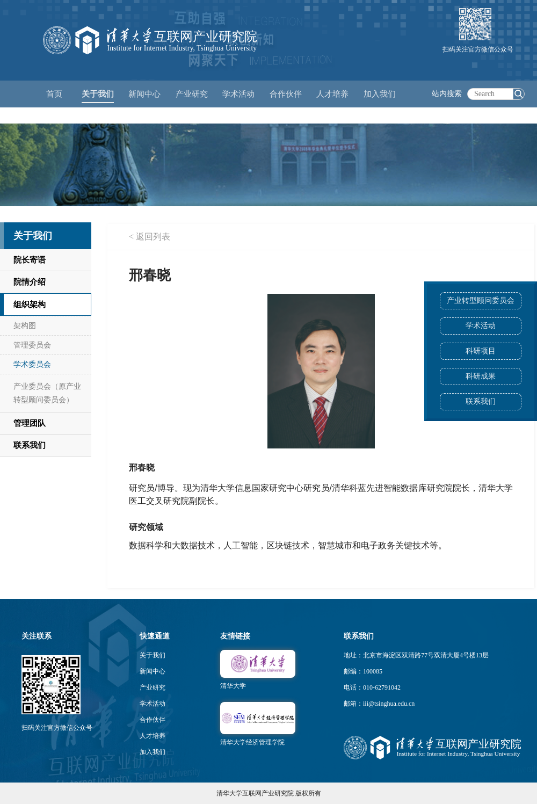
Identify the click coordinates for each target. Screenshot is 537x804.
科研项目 (481, 351)
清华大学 (233, 686)
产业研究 (152, 687)
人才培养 (152, 736)
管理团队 (29, 423)
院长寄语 (29, 260)
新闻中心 (152, 671)
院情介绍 (29, 282)
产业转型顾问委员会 (480, 300)
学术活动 (238, 94)
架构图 (24, 326)
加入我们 (152, 752)
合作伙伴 (152, 719)
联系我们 (481, 401)
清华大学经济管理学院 (252, 742)
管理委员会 (32, 345)
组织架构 (29, 304)
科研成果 (481, 376)
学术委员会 (32, 364)
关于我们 (152, 655)
